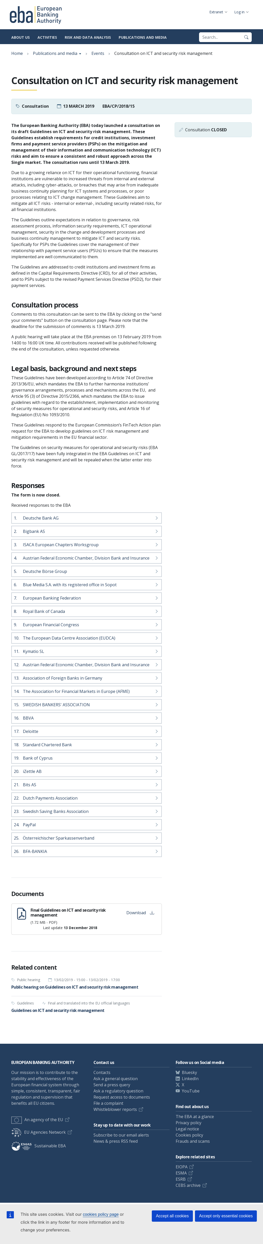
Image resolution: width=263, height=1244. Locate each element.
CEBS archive (188, 1185)
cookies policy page (101, 1214)
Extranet (216, 11)
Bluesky (189, 1072)
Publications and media (143, 37)
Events (97, 53)
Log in (239, 11)
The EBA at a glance (195, 1116)
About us (20, 37)
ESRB (181, 1179)
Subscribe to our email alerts (121, 1135)
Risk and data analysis (88, 37)
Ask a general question (115, 1078)
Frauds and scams (193, 1141)
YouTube (191, 1091)
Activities (47, 37)
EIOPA (181, 1167)
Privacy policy (188, 1123)
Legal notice (187, 1129)
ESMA (181, 1173)
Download (140, 912)
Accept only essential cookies (226, 1216)
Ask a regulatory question (118, 1091)
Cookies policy (189, 1135)
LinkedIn (190, 1078)
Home (17, 53)
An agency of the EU (37, 1119)
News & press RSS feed (115, 1141)
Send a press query (111, 1085)
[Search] (246, 37)
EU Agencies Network (38, 1132)
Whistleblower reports (115, 1109)
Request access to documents (121, 1097)
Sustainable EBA (38, 1146)
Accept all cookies (172, 1216)
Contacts (101, 1072)
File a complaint (108, 1103)
